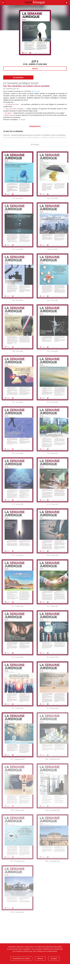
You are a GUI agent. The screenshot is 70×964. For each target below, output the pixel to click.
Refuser (40, 958)
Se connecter (18, 77)
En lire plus (35, 144)
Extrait (35, 68)
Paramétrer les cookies (21, 958)
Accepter (54, 958)
